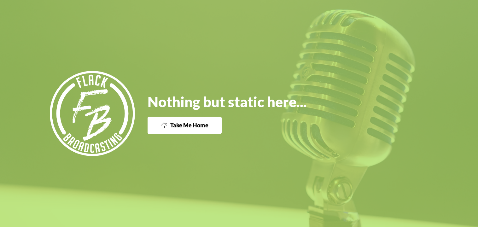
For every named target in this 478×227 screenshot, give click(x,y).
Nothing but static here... (227, 101)
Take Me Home (184, 125)
